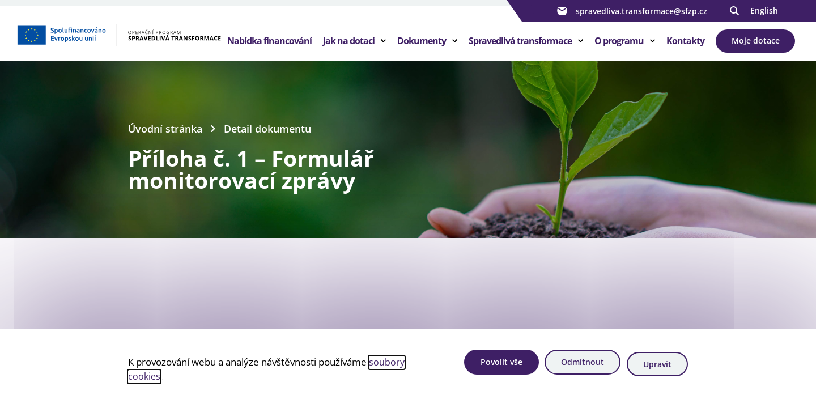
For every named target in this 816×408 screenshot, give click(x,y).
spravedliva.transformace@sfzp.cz (630, 11)
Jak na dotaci (349, 47)
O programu (619, 47)
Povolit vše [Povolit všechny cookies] (488, 365)
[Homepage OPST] (119, 46)
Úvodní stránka (167, 142)
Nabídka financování (269, 47)
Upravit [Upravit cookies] (657, 365)
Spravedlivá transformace (520, 47)
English (764, 10)
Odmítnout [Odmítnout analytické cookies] (575, 365)
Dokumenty (421, 47)
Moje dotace (756, 47)
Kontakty (685, 47)
